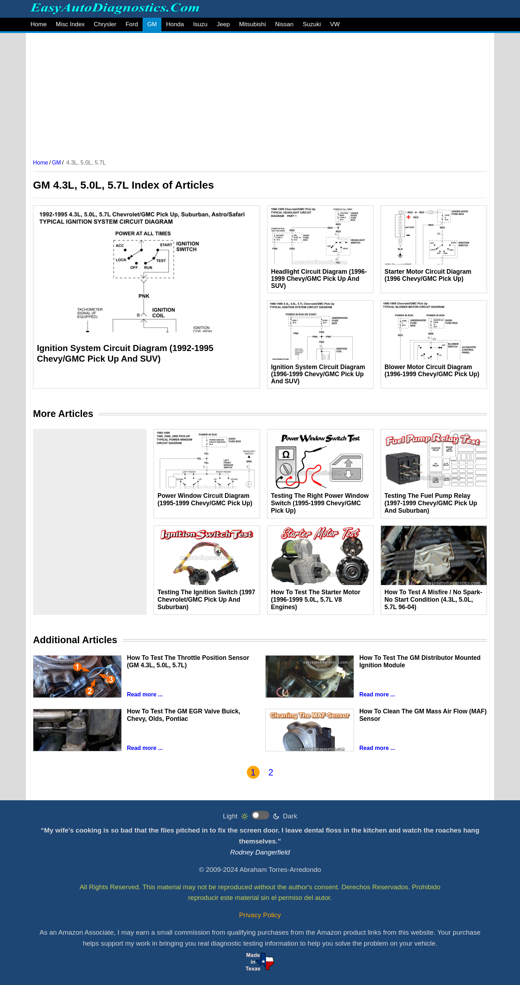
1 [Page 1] (253, 772)
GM (152, 24)
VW (334, 24)
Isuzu (200, 24)
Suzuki (312, 24)
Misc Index (70, 24)
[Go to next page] (285, 772)
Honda (175, 24)
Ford (132, 24)
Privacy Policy (260, 915)
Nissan (284, 24)
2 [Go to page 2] (271, 772)
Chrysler (105, 24)
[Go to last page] (299, 772)
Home (38, 24)
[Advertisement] (246, 93)
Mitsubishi (252, 24)
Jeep (223, 24)
